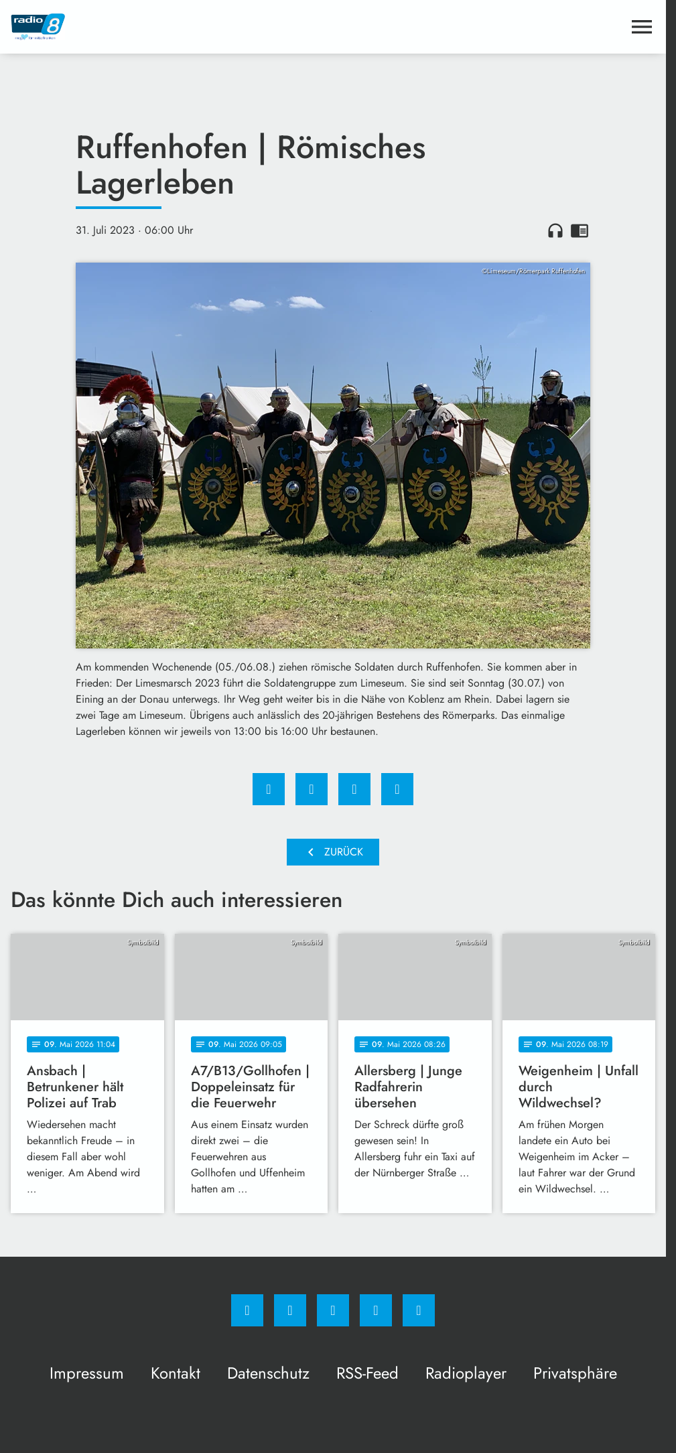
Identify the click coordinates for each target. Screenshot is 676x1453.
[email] (419, 1310)
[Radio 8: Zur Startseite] (172, 26)
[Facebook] (247, 1310)
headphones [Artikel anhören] (555, 230)
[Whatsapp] (333, 1310)
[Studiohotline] (376, 1310)
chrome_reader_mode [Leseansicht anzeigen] (579, 230)
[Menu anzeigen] (641, 26)
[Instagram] (290, 1310)
